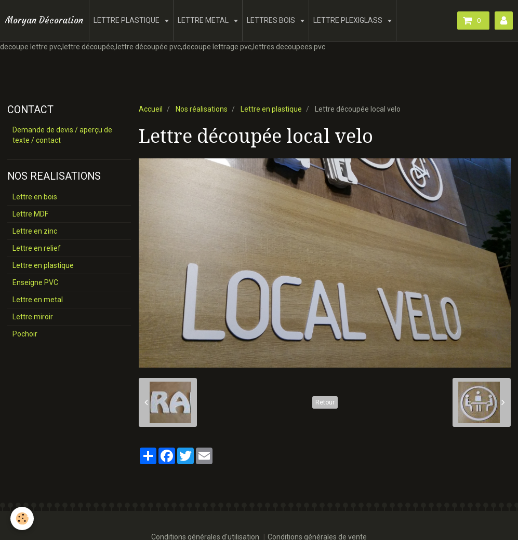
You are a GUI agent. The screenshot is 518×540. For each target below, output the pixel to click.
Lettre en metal (37, 299)
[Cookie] (22, 518)
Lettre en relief (36, 248)
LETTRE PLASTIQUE (127, 20)
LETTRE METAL (204, 20)
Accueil (151, 109)
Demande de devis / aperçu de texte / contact (62, 135)
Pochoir (24, 334)
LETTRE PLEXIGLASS (348, 20)
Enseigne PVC (35, 282)
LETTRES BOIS (272, 20)
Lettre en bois (34, 197)
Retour (325, 402)
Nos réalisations (202, 109)
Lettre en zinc (34, 231)
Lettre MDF (30, 214)
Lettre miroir (32, 317)
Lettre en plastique (271, 109)
